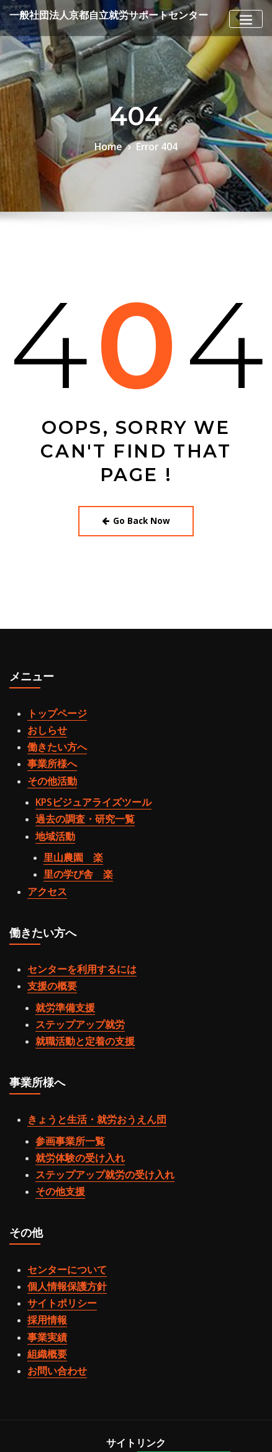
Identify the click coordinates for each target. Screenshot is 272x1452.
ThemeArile (204, 1431)
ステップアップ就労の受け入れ (91, 1115)
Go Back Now (136, 517)
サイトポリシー (55, 1232)
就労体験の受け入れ (71, 1101)
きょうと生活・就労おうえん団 (83, 1068)
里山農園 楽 (67, 829)
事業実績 (43, 1261)
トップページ (51, 707)
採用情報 (43, 1247)
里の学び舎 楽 (71, 843)
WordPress (68, 1431)
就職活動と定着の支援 (75, 993)
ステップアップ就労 (71, 979)
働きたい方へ (51, 735)
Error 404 (154, 145)
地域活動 (51, 810)
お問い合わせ (51, 1289)
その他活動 (47, 763)
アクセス (43, 857)
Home (112, 145)
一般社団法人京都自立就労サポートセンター (90, 15)
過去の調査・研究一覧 (75, 796)
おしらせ (43, 721)
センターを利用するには (71, 932)
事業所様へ (47, 749)
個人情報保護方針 (59, 1219)
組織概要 (43, 1275)
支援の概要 (47, 946)
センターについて (59, 1205)
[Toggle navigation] (246, 19)
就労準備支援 (59, 965)
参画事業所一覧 (63, 1087)
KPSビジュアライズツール (83, 782)
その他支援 (55, 1129)
